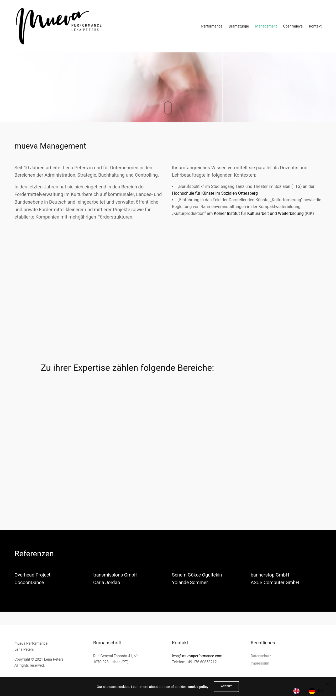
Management (266, 26)
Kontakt (315, 26)
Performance (211, 26)
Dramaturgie (239, 26)
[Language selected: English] (309, 691)
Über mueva (293, 26)
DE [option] (320, 690)
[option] (316, 691)
